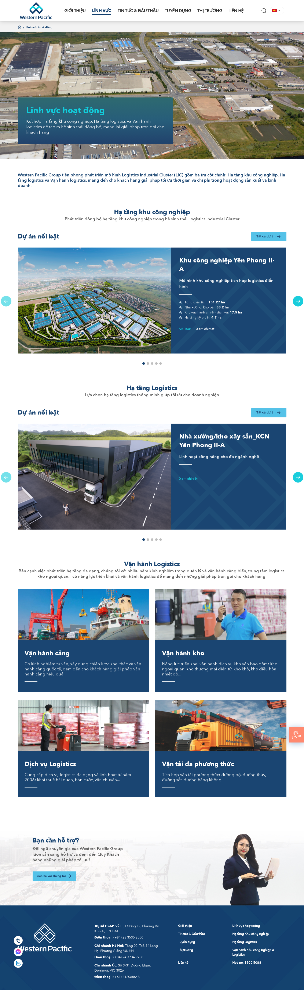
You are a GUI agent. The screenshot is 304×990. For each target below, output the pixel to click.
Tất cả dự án (268, 253)
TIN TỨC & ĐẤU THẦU (138, 11)
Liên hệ (183, 962)
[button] (277, 11)
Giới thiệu (185, 925)
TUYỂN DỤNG (178, 11)
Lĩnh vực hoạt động (246, 925)
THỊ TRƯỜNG (209, 11)
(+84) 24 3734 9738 (118, 957)
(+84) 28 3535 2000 (118, 937)
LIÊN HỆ (236, 11)
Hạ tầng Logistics (244, 942)
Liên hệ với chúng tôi (54, 892)
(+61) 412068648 (117, 977)
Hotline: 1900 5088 (246, 962)
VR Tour (185, 346)
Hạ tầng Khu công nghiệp (250, 934)
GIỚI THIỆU (75, 11)
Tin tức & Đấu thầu (191, 934)
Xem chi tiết (205, 346)
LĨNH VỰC (101, 11)
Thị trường (185, 950)
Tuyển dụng (186, 942)
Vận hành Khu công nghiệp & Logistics (253, 952)
